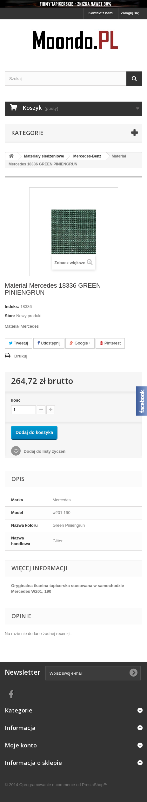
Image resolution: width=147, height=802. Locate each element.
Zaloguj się (130, 13)
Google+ (80, 343)
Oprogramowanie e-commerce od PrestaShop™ (63, 784)
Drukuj (20, 356)
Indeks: (12, 306)
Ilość (16, 400)
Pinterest (110, 343)
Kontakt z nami (101, 13)
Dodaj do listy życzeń (44, 451)
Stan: (10, 315)
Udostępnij (48, 343)
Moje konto (21, 745)
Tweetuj (18, 343)
